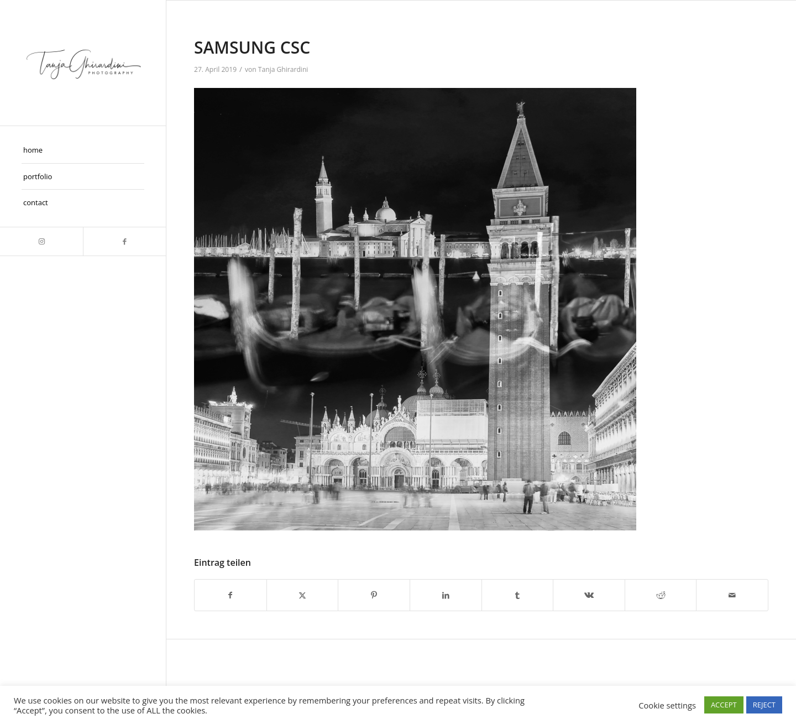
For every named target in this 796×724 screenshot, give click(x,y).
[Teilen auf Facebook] (230, 595)
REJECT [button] (764, 705)
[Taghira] (83, 62)
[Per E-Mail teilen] (732, 595)
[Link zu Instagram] (41, 241)
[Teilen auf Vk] (589, 595)
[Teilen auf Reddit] (660, 595)
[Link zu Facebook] (124, 241)
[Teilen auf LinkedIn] (445, 595)
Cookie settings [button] (667, 705)
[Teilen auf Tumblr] (517, 595)
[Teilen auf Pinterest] (374, 595)
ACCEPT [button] (724, 705)
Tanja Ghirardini (283, 69)
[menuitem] (83, 150)
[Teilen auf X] (302, 595)
